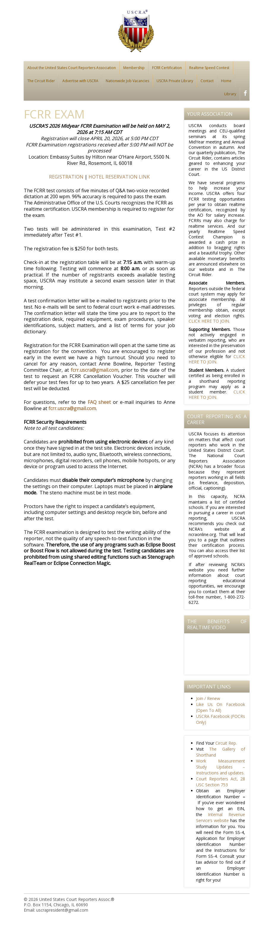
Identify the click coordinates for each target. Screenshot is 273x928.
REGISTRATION (66, 177)
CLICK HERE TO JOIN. (209, 321)
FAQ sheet (99, 402)
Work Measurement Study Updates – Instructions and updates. (220, 767)
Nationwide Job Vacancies (127, 80)
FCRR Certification (167, 67)
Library (230, 93)
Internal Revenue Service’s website (220, 817)
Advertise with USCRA (80, 80)
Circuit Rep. (226, 743)
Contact (207, 80)
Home (226, 80)
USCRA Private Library (175, 80)
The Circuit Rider (41, 80)
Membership (134, 67)
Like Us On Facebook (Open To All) (220, 707)
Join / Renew (208, 698)
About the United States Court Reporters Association (71, 67)
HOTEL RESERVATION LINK (119, 177)
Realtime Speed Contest (209, 67)
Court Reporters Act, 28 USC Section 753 (220, 782)
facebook (244, 94)
